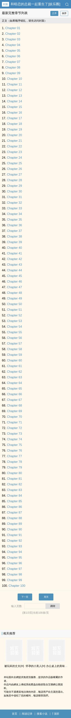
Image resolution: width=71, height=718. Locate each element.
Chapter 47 (14, 287)
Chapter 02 (12, 33)
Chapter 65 (14, 388)
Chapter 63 (14, 377)
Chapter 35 (14, 219)
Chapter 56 (14, 337)
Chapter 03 (12, 39)
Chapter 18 (14, 123)
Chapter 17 (14, 118)
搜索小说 (42, 713)
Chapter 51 (14, 309)
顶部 (55, 713)
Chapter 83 (14, 490)
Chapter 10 (14, 78)
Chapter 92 (14, 540)
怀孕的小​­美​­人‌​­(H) (35, 665)
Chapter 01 (12, 28)
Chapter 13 (14, 95)
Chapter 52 (14, 315)
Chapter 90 (14, 529)
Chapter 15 (14, 107)
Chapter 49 (14, 298)
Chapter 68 (14, 405)
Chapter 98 (14, 574)
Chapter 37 (14, 230)
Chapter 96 (14, 563)
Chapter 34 (14, 214)
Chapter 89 (14, 523)
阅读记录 (27, 713)
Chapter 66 (14, 394)
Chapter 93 (14, 546)
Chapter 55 (14, 332)
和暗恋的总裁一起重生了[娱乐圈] (35, 4)
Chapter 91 (14, 535)
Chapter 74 (14, 439)
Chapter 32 (14, 202)
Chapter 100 (17, 585)
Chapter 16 (14, 112)
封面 (5, 4)
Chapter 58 (14, 349)
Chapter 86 (14, 506)
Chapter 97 (14, 568)
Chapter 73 (14, 433)
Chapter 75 (14, 444)
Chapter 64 (14, 383)
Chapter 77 (14, 456)
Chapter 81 (14, 478)
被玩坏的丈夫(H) (14, 665)
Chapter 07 (12, 61)
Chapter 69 (14, 411)
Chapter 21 (14, 140)
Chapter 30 (14, 191)
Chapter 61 (14, 366)
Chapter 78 (14, 461)
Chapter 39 (14, 242)
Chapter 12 (14, 90)
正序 (54, 13)
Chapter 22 (14, 146)
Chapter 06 (12, 56)
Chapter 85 (14, 501)
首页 (14, 713)
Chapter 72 (14, 428)
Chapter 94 (14, 552)
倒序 (64, 13)
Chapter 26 (14, 168)
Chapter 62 (14, 371)
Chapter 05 (12, 50)
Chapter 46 (14, 281)
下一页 (24, 597)
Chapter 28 (14, 180)
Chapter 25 (14, 163)
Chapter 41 (14, 253)
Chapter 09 (12, 73)
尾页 (46, 597)
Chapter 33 (14, 208)
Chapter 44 (14, 270)
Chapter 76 (14, 450)
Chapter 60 (14, 360)
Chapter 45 (14, 276)
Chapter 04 (12, 45)
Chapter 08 (12, 67)
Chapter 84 (14, 495)
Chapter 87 (14, 512)
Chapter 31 (14, 197)
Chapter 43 (14, 264)
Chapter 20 (14, 135)
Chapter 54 (14, 326)
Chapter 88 (14, 518)
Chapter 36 (14, 225)
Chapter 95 (14, 557)
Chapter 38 (14, 236)
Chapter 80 (14, 473)
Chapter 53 (14, 321)
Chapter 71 (14, 422)
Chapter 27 (14, 174)
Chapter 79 (14, 467)
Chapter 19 (14, 129)
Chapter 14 (14, 101)
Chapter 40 (14, 247)
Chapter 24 (14, 157)
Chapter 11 (14, 84)
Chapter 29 (14, 185)
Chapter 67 (14, 399)
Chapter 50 (14, 304)
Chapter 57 (14, 343)
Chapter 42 (14, 259)
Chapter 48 (14, 292)
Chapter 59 (14, 354)
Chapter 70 (14, 416)
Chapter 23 (14, 152)
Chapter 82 (14, 484)
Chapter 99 (14, 580)
